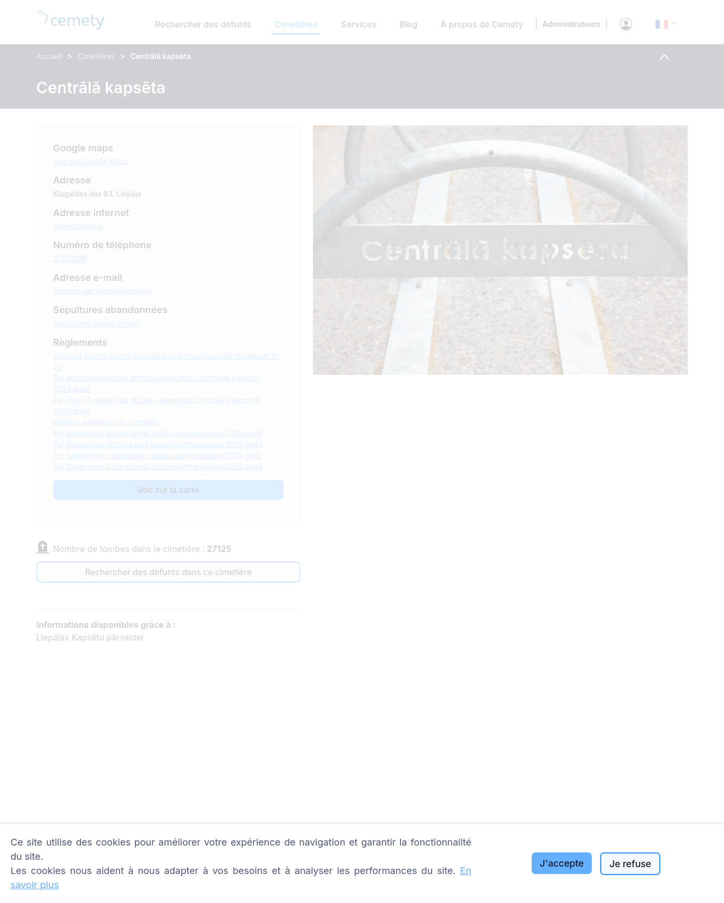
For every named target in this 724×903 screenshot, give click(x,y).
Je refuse (630, 863)
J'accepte (562, 863)
